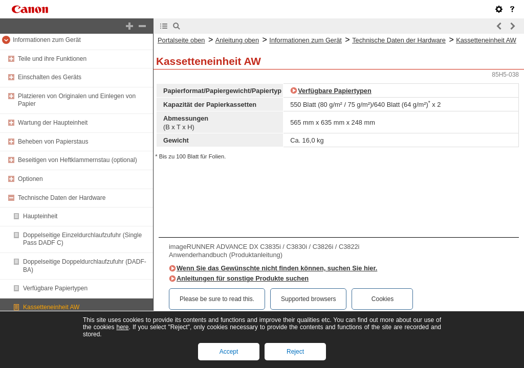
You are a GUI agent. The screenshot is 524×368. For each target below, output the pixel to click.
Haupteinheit (40, 216)
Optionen (30, 178)
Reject (295, 351)
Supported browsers (308, 299)
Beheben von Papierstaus (53, 141)
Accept (229, 351)
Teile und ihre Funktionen (52, 58)
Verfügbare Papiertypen (55, 288)
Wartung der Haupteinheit (53, 122)
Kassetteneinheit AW (51, 307)
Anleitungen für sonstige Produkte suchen (243, 278)
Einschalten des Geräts (49, 77)
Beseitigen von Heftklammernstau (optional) (77, 160)
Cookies (383, 299)
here (122, 327)
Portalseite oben (181, 40)
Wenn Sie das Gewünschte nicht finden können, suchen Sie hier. (277, 268)
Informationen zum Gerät (47, 39)
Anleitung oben (237, 40)
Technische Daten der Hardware (61, 197)
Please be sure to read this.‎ (217, 299)
